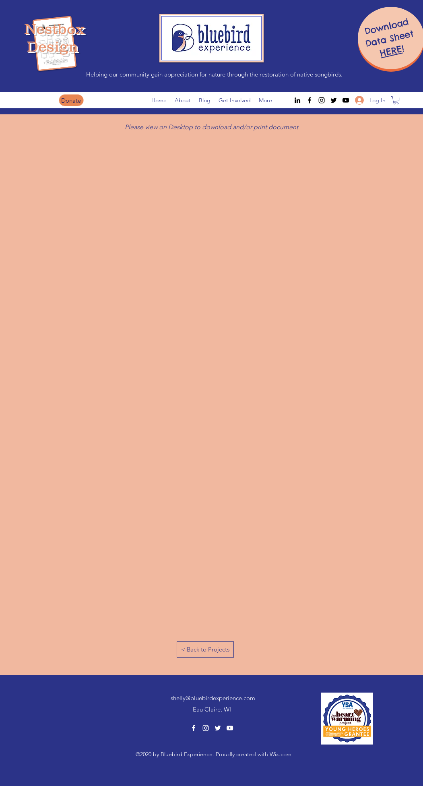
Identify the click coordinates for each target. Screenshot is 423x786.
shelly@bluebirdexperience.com (213, 698)
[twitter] (334, 100)
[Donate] (71, 100)
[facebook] (309, 100)
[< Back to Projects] (205, 649)
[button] (396, 100)
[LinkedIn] (297, 100)
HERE (391, 51)
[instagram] (322, 100)
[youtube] (346, 100)
